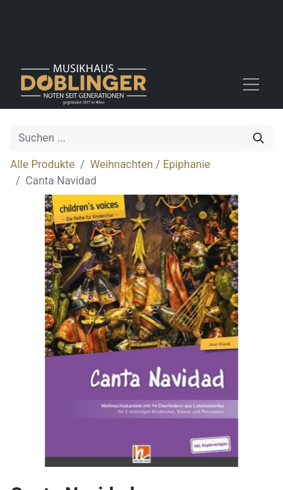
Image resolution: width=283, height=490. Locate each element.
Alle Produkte (42, 164)
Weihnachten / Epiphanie (150, 164)
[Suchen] (258, 138)
